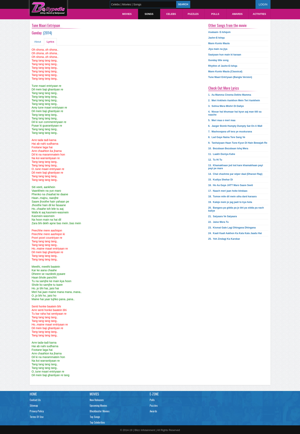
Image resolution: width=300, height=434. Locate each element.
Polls (215, 14)
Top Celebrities (97, 422)
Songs (149, 14)
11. (221, 154)
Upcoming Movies (98, 405)
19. (230, 202)
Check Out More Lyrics (223, 88)
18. (232, 196)
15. (220, 179)
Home (33, 394)
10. (228, 148)
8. (226, 137)
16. (230, 185)
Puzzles (193, 14)
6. (235, 126)
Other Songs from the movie (227, 25)
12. (215, 159)
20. (236, 209)
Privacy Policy (37, 411)
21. (222, 216)
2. (234, 100)
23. (232, 227)
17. (227, 190)
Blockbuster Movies (100, 411)
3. (226, 106)
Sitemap (34, 405)
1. (229, 94)
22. (218, 222)
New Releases (97, 400)
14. (235, 174)
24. (235, 233)
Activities (259, 14)
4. (234, 113)
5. (221, 120)
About (37, 41)
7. (230, 131)
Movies (127, 14)
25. (224, 238)
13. (235, 167)
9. (237, 142)
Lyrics (50, 41)
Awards (237, 14)
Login (263, 4)
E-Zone (154, 394)
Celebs (171, 14)
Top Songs (95, 417)
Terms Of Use (37, 417)
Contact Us (35, 400)
